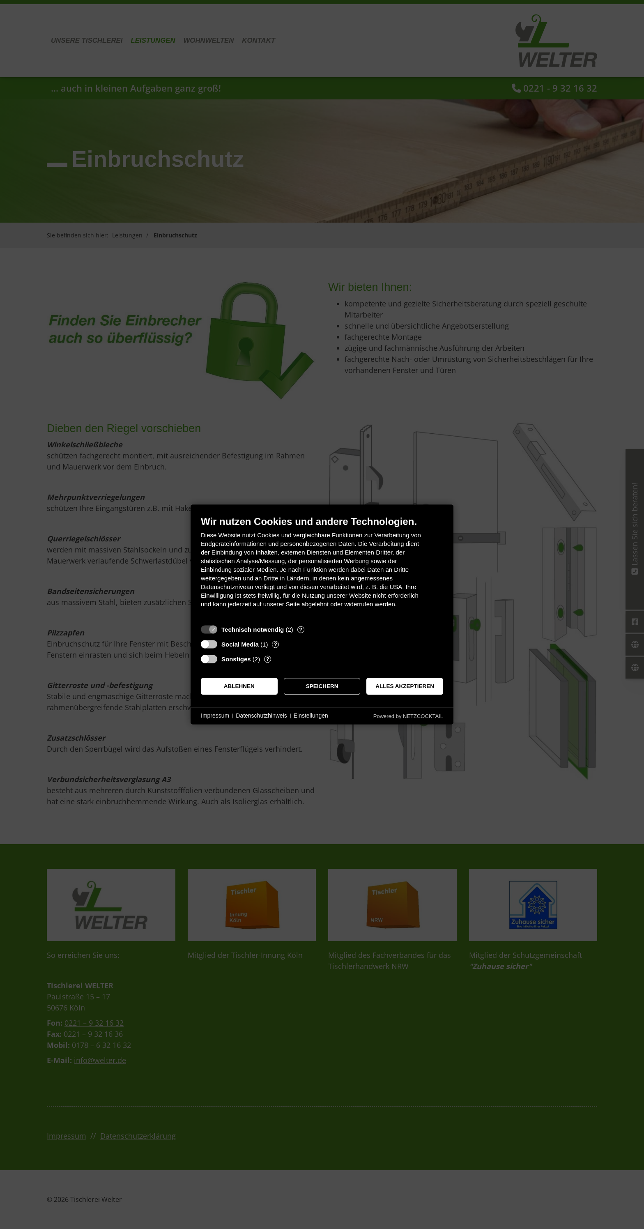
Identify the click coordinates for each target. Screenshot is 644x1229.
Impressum (215, 715)
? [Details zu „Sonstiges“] (267, 659)
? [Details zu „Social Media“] (275, 644)
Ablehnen (239, 686)
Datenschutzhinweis (261, 715)
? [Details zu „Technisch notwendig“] (300, 629)
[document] (322, 568)
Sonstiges (236, 659)
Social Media (240, 644)
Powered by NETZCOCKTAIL (408, 716)
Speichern (322, 686)
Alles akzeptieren (404, 686)
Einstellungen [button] (311, 715)
